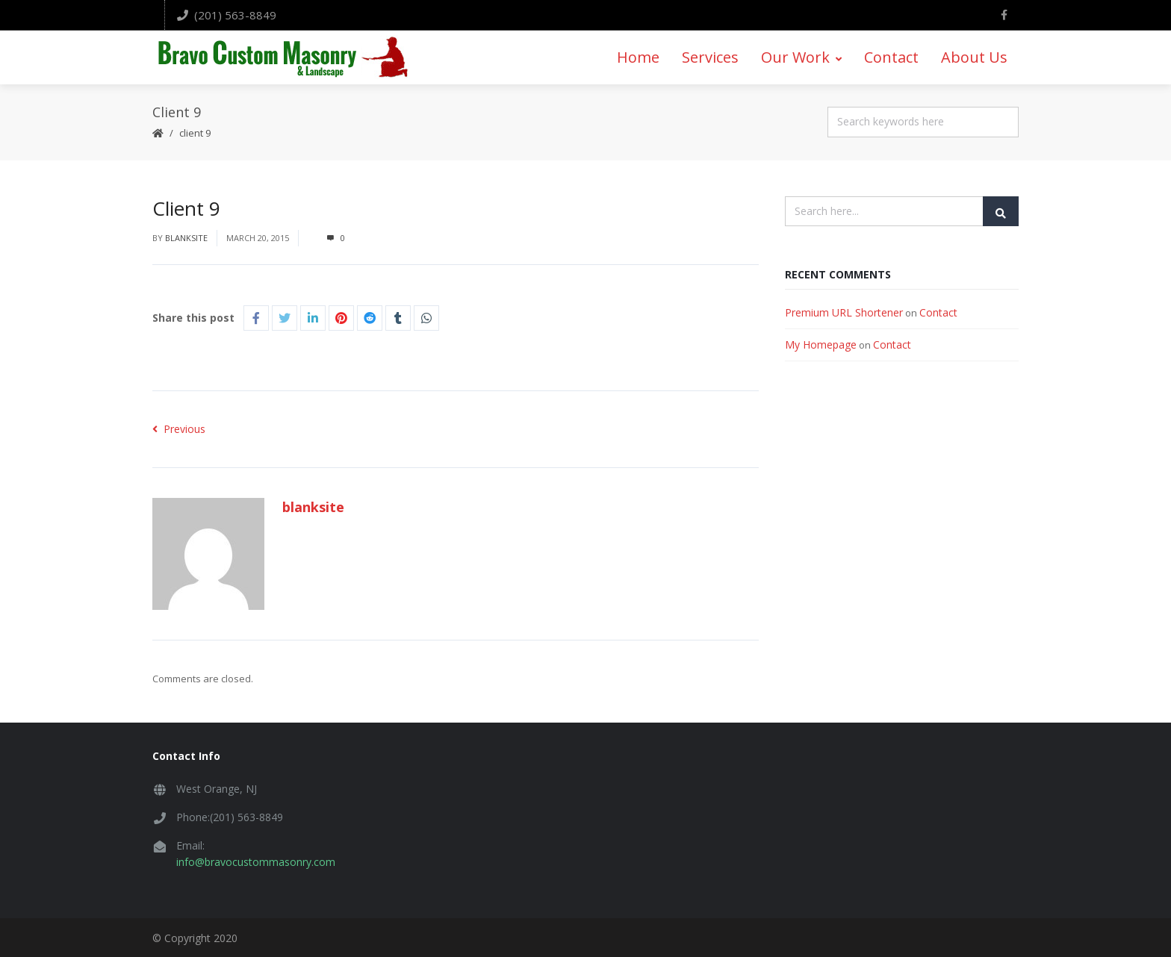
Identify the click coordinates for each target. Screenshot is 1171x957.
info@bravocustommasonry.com (255, 860)
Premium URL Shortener (844, 310)
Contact (891, 57)
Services (710, 57)
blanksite (186, 236)
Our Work (801, 57)
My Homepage (821, 342)
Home (638, 57)
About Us (974, 57)
